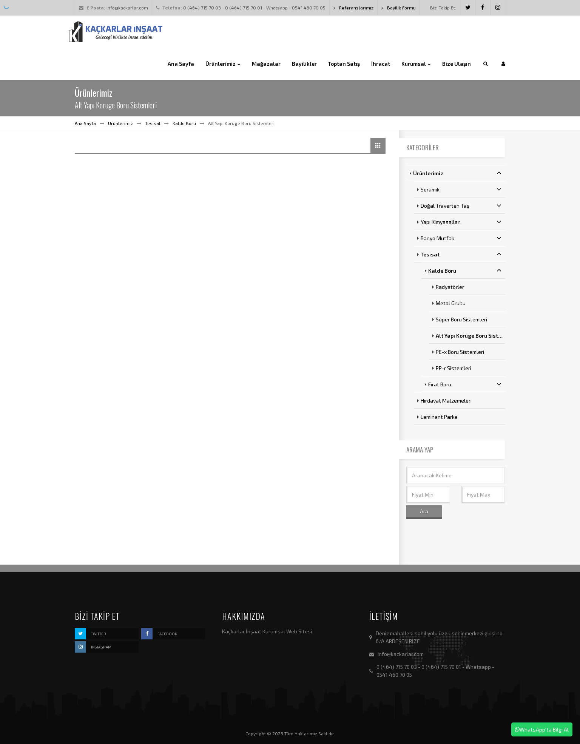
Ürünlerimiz (120, 123)
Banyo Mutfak (461, 238)
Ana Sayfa (85, 123)
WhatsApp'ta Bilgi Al (542, 729)
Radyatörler (450, 287)
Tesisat (152, 123)
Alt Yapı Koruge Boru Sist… (469, 335)
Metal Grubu (451, 303)
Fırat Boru (465, 384)
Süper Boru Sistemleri (461, 319)
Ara (424, 511)
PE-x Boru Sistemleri (460, 352)
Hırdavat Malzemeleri (446, 400)
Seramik (461, 189)
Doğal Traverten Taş (461, 205)
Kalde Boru (184, 123)
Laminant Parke (439, 417)
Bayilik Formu (398, 7)
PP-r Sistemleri (453, 368)
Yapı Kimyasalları (461, 221)
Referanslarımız (353, 7)
